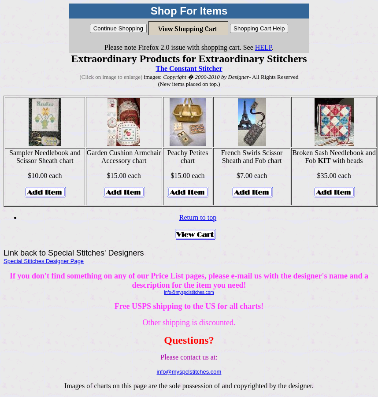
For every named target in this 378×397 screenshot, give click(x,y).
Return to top (197, 217)
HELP (263, 47)
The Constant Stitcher (189, 68)
